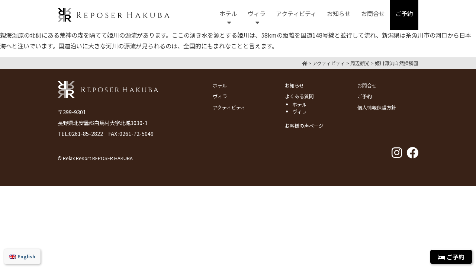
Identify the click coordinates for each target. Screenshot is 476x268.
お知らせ (294, 85)
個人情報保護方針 (376, 107)
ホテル (220, 85)
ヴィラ (220, 96)
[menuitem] (22, 256)
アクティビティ (229, 107)
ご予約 (364, 96)
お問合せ (367, 85)
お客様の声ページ (304, 125)
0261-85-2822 (86, 133)
